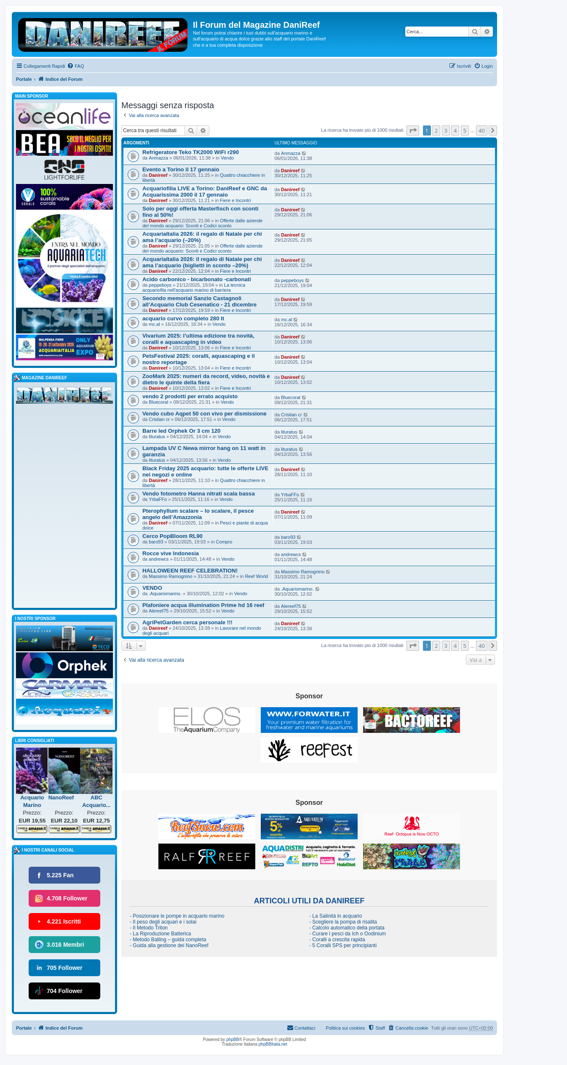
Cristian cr (159, 419)
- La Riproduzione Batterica (160, 934)
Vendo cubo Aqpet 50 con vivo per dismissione (204, 413)
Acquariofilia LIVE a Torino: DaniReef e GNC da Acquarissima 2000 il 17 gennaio (204, 191)
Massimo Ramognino (170, 576)
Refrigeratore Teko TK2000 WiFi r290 (190, 152)
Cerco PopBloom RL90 (172, 536)
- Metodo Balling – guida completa (168, 940)
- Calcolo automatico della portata (347, 928)
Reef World (256, 576)
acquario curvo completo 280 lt (183, 318)
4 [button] (455, 130)
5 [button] (464, 130)
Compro (224, 541)
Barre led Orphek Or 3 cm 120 (181, 431)
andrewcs (158, 559)
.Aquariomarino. (165, 593)
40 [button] (482, 130)
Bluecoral (158, 402)
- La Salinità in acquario (335, 916)
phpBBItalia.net (273, 1044)
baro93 (156, 541)
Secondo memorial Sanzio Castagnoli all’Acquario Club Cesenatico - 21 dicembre (199, 301)
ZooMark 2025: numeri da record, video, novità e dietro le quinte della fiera (206, 379)
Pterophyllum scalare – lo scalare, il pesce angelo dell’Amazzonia (198, 514)
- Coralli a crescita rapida (337, 940)
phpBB (232, 1039)
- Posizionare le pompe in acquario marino (177, 916)
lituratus (157, 436)
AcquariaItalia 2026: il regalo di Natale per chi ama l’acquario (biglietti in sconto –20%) (202, 262)
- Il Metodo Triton (149, 928)
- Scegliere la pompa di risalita (343, 922)
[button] (413, 130)
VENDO (152, 588)
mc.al (154, 324)
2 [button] (436, 130)
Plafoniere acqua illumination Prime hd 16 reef (203, 605)
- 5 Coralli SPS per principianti (343, 945)
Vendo (227, 157)
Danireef (158, 175)
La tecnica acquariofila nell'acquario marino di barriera (193, 287)
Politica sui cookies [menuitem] (345, 1027)
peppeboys (160, 285)
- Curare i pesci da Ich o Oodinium (347, 934)
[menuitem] (75, 66)
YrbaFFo (158, 499)
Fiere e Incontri (235, 200)
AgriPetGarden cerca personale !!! (187, 622)
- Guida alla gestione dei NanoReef (169, 945)
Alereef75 (158, 610)
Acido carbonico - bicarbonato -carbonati (196, 279)
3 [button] (445, 130)
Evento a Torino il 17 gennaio (180, 169)
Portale (24, 79)
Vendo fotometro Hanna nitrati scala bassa (198, 493)
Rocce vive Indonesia (170, 553)
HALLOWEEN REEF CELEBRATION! (190, 570)
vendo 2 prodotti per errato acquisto (190, 396)
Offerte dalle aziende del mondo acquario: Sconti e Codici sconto (202, 223)
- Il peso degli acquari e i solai (163, 922)
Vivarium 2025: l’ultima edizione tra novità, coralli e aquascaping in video (198, 339)
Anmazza (158, 157)
